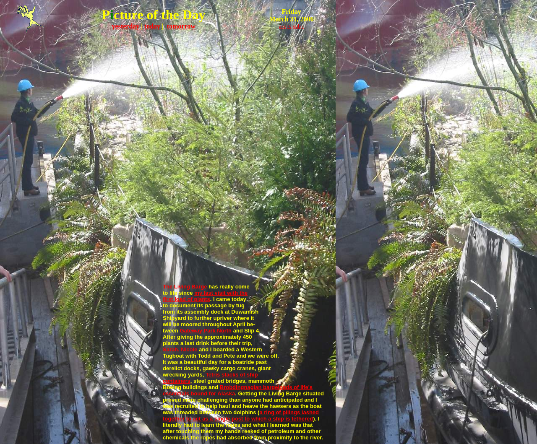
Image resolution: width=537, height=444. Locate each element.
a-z (282, 26)
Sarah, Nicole (180, 349)
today (152, 26)
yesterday (126, 26)
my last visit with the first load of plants (205, 296)
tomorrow (181, 26)
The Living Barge (185, 286)
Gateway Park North (206, 330)
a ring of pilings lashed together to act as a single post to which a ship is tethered (241, 415)
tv (289, 26)
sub (297, 26)
